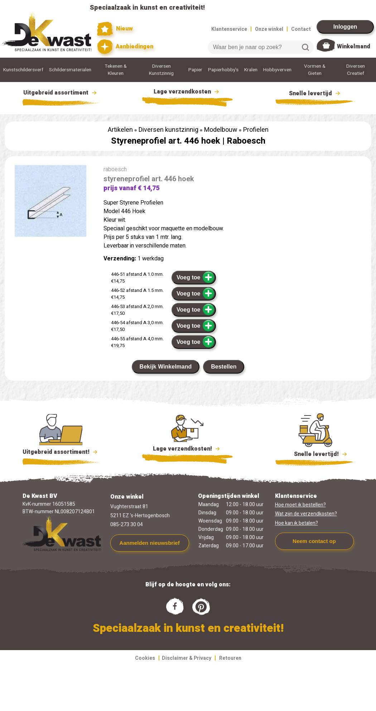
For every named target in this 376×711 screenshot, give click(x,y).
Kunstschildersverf (23, 69)
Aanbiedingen (125, 46)
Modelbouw (220, 130)
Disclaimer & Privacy (186, 658)
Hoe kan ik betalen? (296, 523)
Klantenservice (229, 29)
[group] (50, 202)
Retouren (230, 658)
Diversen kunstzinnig (168, 130)
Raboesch (246, 141)
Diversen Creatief (355, 70)
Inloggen (345, 27)
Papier (195, 69)
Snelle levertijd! (315, 453)
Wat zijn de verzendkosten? (306, 514)
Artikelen (120, 130)
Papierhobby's (223, 69)
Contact (301, 29)
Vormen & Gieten (315, 70)
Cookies (145, 658)
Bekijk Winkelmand (166, 367)
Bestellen (223, 367)
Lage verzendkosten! (187, 450)
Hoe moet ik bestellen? (300, 505)
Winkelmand (353, 46)
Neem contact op (314, 541)
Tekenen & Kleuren (116, 70)
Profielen (256, 130)
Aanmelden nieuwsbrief (149, 543)
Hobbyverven (277, 69)
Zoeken (305, 47)
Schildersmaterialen (70, 69)
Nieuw (115, 29)
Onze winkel (269, 29)
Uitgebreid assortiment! (61, 452)
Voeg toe (196, 277)
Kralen (250, 69)
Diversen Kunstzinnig (161, 70)
